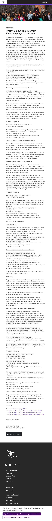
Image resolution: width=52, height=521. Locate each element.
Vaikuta (9, 479)
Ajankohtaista (11, 470)
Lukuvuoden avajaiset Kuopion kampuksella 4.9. (25, 413)
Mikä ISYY (9, 481)
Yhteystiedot (11, 500)
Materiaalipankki (12, 495)
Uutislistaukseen (14, 434)
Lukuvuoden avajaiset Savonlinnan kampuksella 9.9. (26, 414)
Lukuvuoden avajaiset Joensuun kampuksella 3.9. (26, 411)
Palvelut (9, 473)
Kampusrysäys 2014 (19, 409)
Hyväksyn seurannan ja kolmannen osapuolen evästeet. (21, 514)
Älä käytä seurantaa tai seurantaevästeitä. (17, 517)
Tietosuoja (10, 498)
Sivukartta (10, 487)
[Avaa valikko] (49, 2)
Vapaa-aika (10, 476)
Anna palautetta (12, 503)
